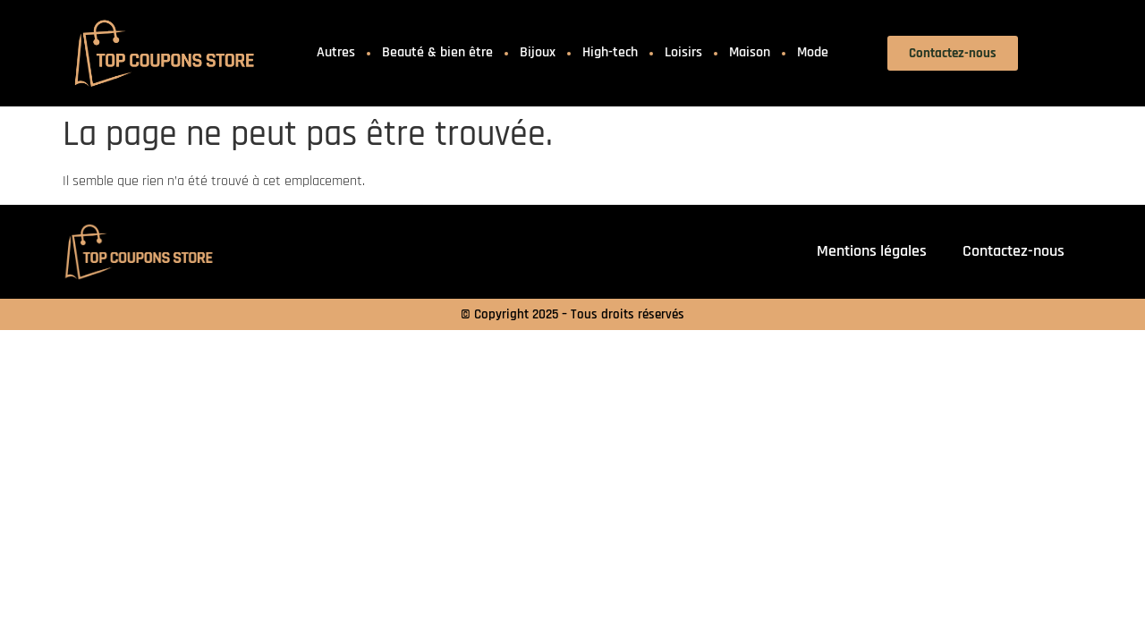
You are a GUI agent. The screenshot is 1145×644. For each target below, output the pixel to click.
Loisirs (683, 52)
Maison (749, 52)
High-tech (610, 52)
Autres (336, 52)
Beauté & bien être (437, 52)
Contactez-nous (1013, 251)
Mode (812, 52)
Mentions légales (872, 251)
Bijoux (538, 52)
